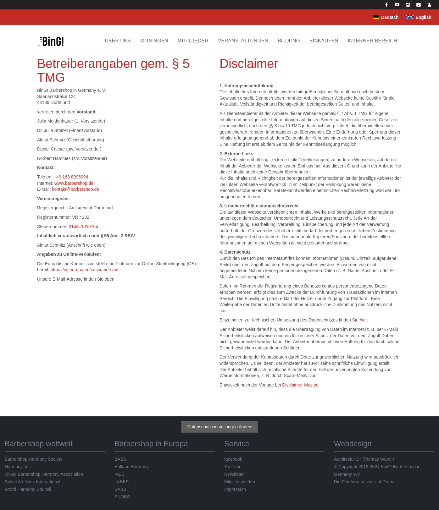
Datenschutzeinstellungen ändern (220, 426)
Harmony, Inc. (18, 466)
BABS (120, 459)
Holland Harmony (131, 466)
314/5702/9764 (83, 226)
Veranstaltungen (243, 40)
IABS (119, 474)
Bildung (289, 40)
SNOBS (122, 496)
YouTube (233, 466)
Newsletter (234, 474)
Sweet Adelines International (32, 481)
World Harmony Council (28, 489)
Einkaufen (323, 40)
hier (363, 319)
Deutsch (389, 17)
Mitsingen (154, 40)
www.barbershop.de (73, 183)
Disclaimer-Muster (300, 384)
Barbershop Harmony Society (33, 459)
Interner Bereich (372, 40)
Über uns (118, 40)
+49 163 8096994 (71, 176)
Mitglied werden (239, 481)
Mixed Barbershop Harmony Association (44, 474)
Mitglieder (193, 40)
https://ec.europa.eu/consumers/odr (85, 269)
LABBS (121, 481)
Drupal (388, 481)
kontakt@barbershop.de (75, 189)
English (423, 17)
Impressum (235, 489)
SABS (120, 489)
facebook (233, 459)
